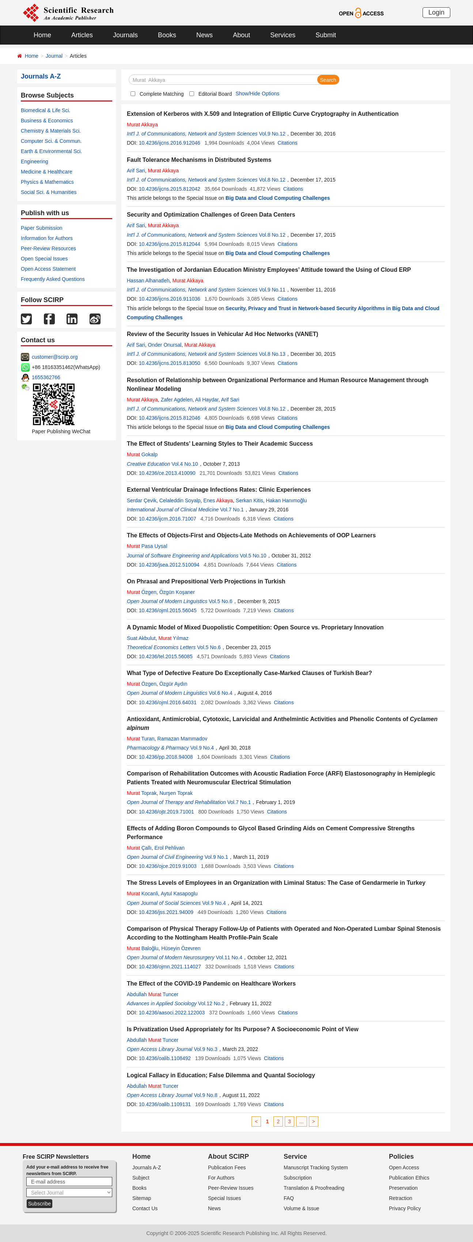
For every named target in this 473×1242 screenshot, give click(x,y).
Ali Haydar (207, 400)
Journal (54, 56)
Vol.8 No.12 (272, 180)
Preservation (403, 1188)
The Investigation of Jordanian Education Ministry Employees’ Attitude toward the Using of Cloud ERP (269, 270)
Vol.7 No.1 (232, 510)
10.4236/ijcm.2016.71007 (167, 519)
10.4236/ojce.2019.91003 (168, 866)
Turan (141, 739)
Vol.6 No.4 (220, 693)
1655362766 (46, 377)
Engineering (34, 161)
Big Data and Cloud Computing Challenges (278, 198)
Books (167, 35)
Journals (125, 35)
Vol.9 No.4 (202, 748)
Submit (325, 35)
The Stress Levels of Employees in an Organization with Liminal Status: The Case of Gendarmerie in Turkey (276, 883)
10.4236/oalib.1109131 (165, 1104)
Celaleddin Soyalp (180, 500)
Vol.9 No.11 (272, 290)
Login (436, 12)
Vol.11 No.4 (229, 957)
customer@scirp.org (54, 357)
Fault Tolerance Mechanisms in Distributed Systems (199, 160)
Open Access (404, 1167)
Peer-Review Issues (231, 1188)
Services (282, 35)
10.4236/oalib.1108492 (165, 1058)
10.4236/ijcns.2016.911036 (169, 299)
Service (295, 1156)
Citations (287, 143)
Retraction (400, 1198)
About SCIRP (228, 1156)
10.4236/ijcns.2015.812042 (169, 189)
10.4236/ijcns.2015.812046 (169, 418)
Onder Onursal (165, 345)
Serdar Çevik (141, 500)
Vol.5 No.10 (253, 556)
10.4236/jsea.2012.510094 (169, 565)
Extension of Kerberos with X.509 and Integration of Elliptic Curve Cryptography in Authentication (263, 114)
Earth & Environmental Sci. (51, 151)
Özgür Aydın (173, 684)
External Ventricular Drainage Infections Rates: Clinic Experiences (219, 490)
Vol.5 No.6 (220, 601)
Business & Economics (47, 120)
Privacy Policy (405, 1208)
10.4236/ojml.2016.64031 (168, 702)
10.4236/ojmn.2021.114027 (170, 966)
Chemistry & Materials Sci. (51, 131)
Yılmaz (173, 638)
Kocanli (142, 893)
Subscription (298, 1178)
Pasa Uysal (147, 546)
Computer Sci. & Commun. (51, 141)
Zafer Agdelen (177, 400)
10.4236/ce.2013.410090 (167, 473)
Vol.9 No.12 (272, 134)
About (241, 35)
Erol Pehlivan (169, 848)
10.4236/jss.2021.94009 (166, 912)
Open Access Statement (48, 269)
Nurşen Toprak (176, 793)
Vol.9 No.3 (205, 1049)
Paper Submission (42, 228)
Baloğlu (142, 948)
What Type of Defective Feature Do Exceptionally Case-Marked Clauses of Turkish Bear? (249, 673)
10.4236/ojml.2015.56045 (168, 610)
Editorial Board (215, 94)
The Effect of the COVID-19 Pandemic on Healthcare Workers (211, 983)
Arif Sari (136, 171)
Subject (141, 1178)
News (204, 35)
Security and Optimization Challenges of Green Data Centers (211, 215)
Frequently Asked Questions (53, 279)
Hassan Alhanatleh (148, 280)
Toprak (141, 793)
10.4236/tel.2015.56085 (166, 656)
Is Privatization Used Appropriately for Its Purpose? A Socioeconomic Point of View (243, 1029)
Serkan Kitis (249, 500)
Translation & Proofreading (314, 1188)
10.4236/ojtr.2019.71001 (166, 812)
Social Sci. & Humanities (49, 192)
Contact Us (145, 1208)
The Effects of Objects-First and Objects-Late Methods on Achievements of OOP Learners (251, 535)
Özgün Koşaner (177, 592)
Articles (82, 35)
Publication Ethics (409, 1178)
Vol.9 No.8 (205, 1095)
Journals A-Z (146, 1167)
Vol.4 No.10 (184, 464)
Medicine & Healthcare (46, 172)
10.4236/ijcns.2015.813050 (169, 363)
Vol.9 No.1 (216, 857)
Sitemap (141, 1198)
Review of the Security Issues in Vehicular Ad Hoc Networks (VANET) (222, 334)
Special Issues (224, 1198)
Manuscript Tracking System (316, 1167)
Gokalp (142, 454)
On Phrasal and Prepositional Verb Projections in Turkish (206, 581)
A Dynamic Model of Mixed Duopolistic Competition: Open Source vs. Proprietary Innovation (255, 627)
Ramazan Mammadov (182, 739)
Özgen (141, 592)
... (301, 1121)
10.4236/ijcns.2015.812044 (169, 244)
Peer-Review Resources (48, 248)
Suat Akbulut (141, 638)
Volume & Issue (301, 1208)
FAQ (289, 1198)
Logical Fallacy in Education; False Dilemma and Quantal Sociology (221, 1075)
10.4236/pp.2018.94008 (166, 757)
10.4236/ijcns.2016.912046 (169, 143)
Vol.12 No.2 (211, 1003)
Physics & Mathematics (47, 182)
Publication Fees (227, 1167)
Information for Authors (47, 238)
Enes (218, 500)
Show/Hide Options (257, 93)
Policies (401, 1156)
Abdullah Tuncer (152, 994)
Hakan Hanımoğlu (286, 500)
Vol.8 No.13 (272, 354)
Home (42, 35)
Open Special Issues (44, 259)
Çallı (139, 848)
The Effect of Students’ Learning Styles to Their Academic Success (220, 444)
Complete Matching (162, 94)
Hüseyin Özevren (180, 948)
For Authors (221, 1178)
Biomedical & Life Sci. (45, 110)
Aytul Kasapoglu (179, 893)
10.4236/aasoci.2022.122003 (172, 1013)
